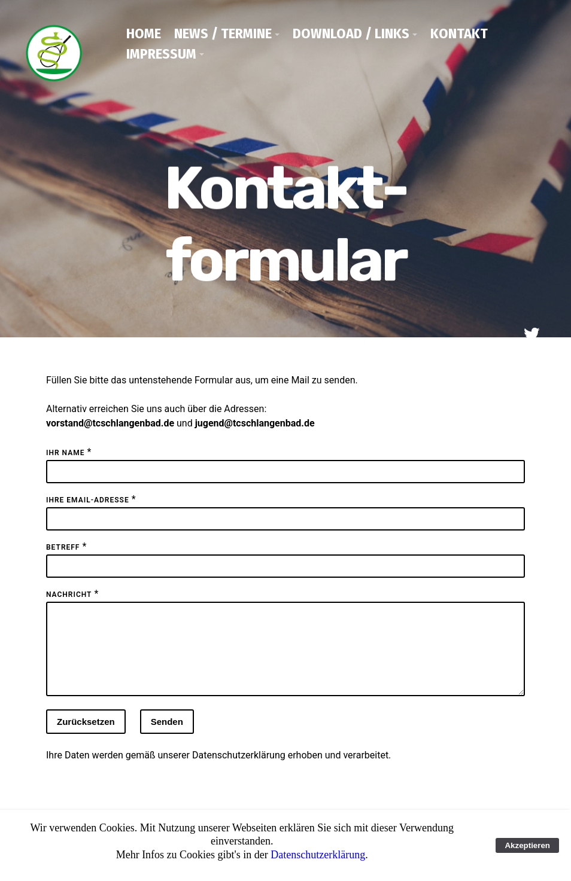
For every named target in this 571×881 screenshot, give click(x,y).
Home (143, 33)
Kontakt (459, 33)
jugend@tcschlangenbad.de (255, 423)
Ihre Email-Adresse (87, 500)
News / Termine (223, 33)
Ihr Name (65, 453)
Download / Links (351, 33)
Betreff (63, 547)
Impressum (161, 53)
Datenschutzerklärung (239, 769)
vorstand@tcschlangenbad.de (110, 423)
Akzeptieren (527, 845)
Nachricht (69, 594)
